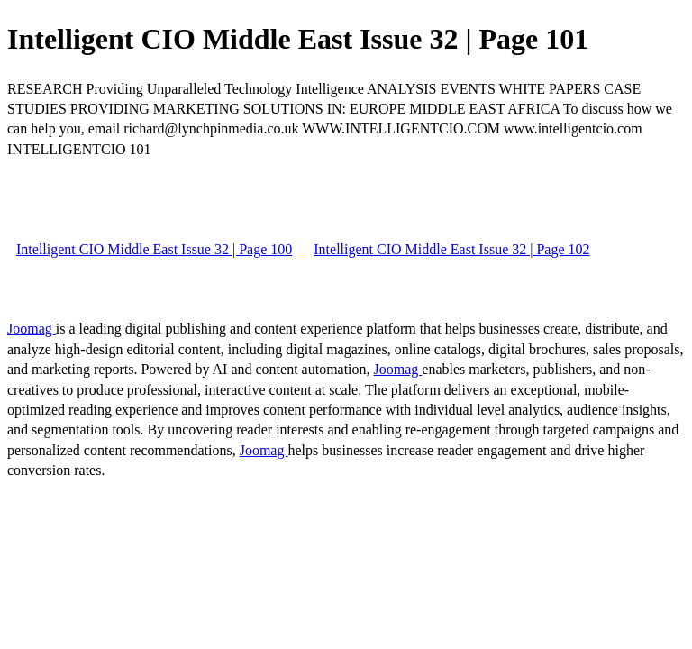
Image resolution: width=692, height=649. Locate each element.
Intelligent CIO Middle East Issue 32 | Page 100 (154, 249)
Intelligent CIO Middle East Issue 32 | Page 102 (451, 249)
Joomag (31, 328)
